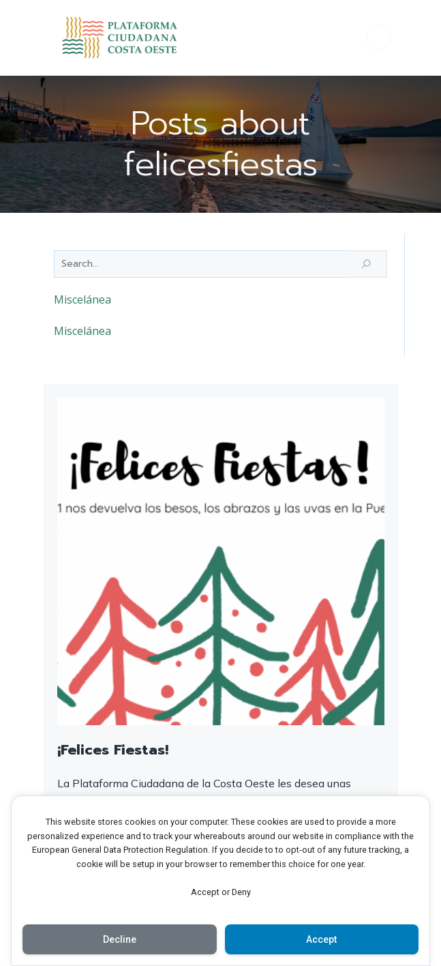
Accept (321, 939)
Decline (119, 939)
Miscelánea (82, 299)
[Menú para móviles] (379, 37)
